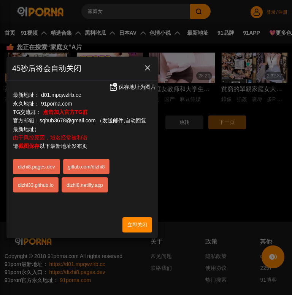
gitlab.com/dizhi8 (86, 167)
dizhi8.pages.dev (36, 167)
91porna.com (56, 103)
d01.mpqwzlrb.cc (61, 94)
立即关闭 (137, 224)
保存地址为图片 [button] (132, 86)
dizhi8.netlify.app (85, 185)
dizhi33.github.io (36, 185)
